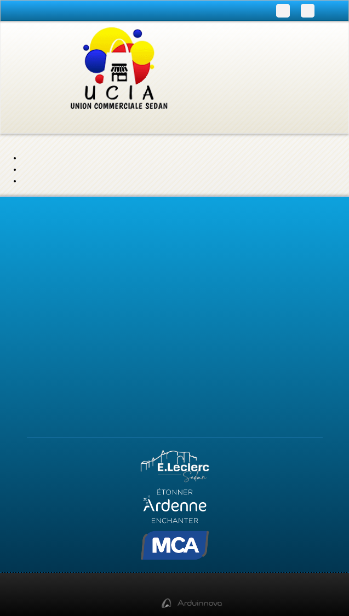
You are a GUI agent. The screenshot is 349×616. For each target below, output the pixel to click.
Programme (175, 236)
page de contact (273, 178)
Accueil (174, 286)
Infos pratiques (174, 251)
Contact (174, 316)
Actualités (174, 301)
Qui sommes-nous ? (174, 331)
